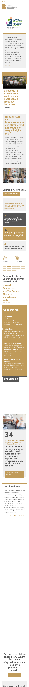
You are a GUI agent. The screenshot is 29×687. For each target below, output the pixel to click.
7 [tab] (9, 268)
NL (4, 1)
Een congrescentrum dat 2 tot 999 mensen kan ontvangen (14, 246)
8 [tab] (14, 268)
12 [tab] (9, 270)
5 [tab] (23, 266)
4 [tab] (18, 266)
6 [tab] (4, 268)
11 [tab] (4, 270)
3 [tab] (14, 266)
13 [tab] (14, 270)
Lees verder (8, 65)
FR (2, 1)
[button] (26, 7)
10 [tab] (23, 268)
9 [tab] (18, 268)
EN (7, 1)
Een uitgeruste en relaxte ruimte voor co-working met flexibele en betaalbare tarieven (13, 219)
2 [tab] (9, 266)
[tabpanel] (8, 259)
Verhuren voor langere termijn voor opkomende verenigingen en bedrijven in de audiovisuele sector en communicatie (14, 233)
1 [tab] (4, 266)
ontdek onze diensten (11, 194)
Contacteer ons (14, 675)
